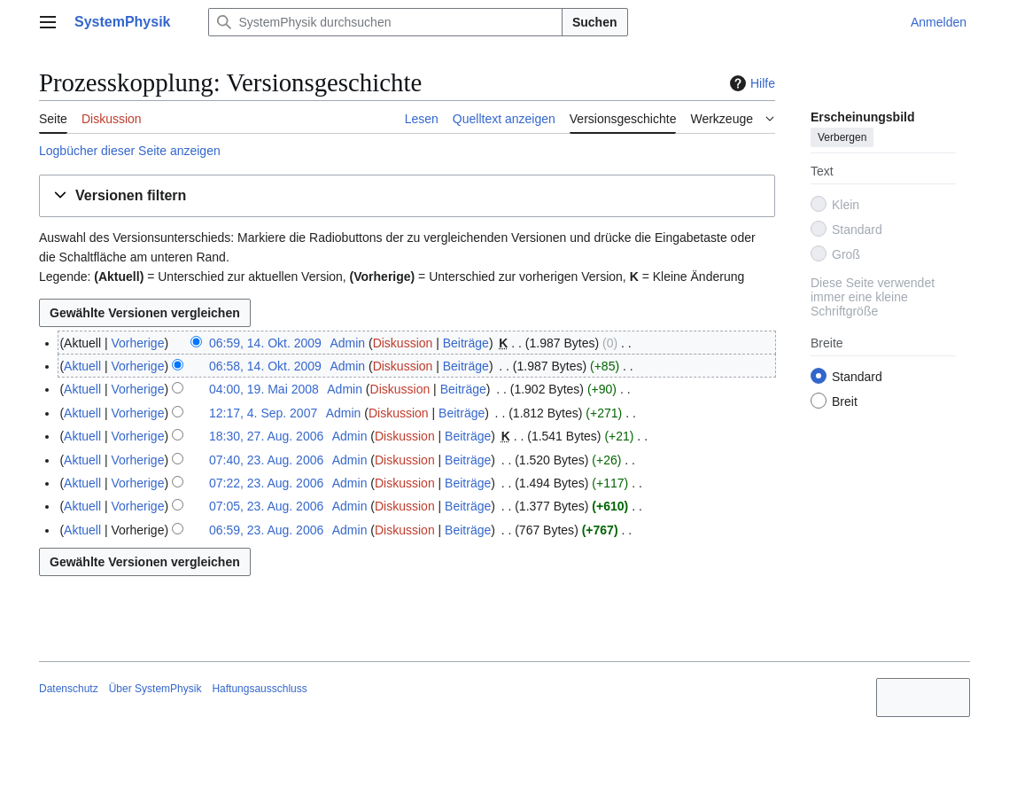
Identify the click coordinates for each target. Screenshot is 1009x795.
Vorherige (138, 343)
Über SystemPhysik (155, 688)
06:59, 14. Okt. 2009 (265, 343)
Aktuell (82, 366)
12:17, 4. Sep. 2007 (263, 413)
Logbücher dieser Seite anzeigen (130, 151)
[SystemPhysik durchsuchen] (385, 22)
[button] (407, 196)
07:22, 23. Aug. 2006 (266, 483)
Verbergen (842, 137)
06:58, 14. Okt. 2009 (265, 366)
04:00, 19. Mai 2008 (264, 389)
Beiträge (466, 343)
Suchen (594, 22)
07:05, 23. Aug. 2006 (266, 506)
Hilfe (750, 83)
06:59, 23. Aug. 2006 (266, 530)
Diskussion (403, 343)
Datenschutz (68, 688)
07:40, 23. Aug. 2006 (266, 460)
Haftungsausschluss (259, 688)
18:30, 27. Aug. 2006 (266, 436)
